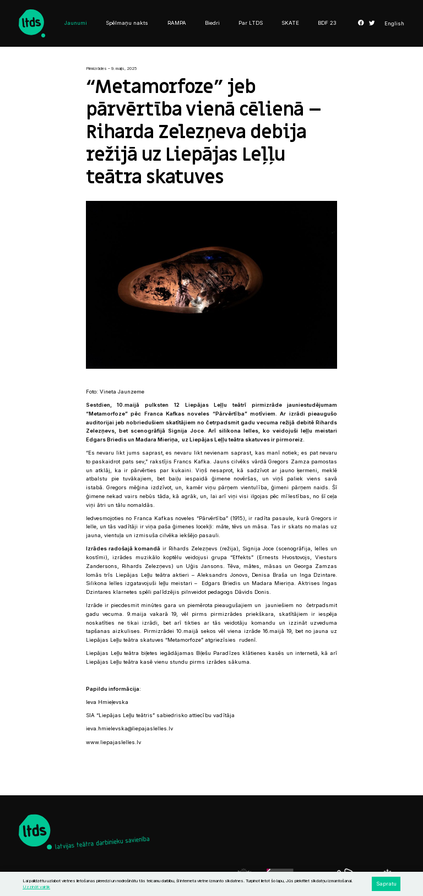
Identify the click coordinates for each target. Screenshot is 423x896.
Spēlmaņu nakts (127, 23)
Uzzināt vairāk (36, 886)
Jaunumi (75, 23)
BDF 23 (327, 23)
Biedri (212, 23)
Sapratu (386, 884)
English (394, 23)
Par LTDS (250, 23)
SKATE (290, 23)
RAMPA (176, 23)
